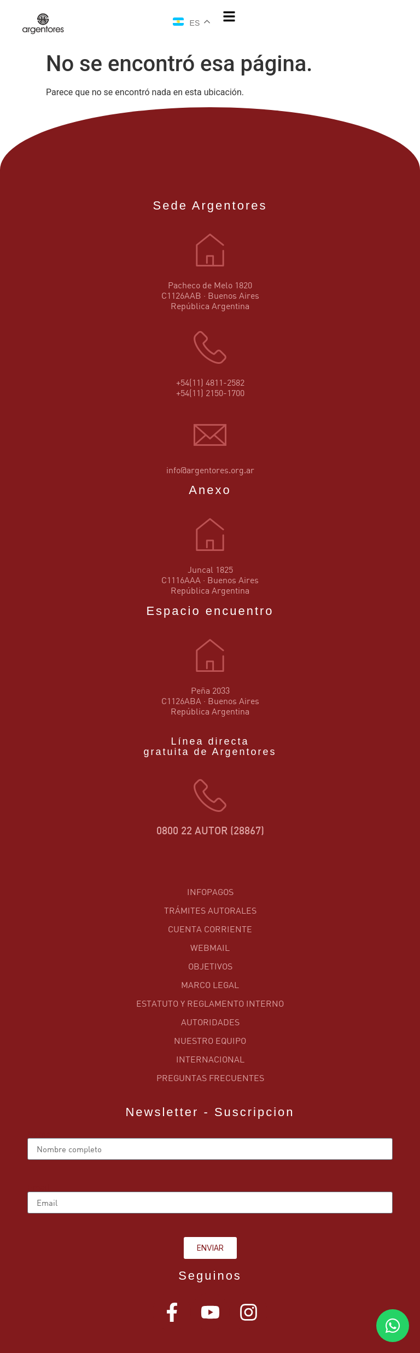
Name (38, 1133)
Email (38, 1187)
